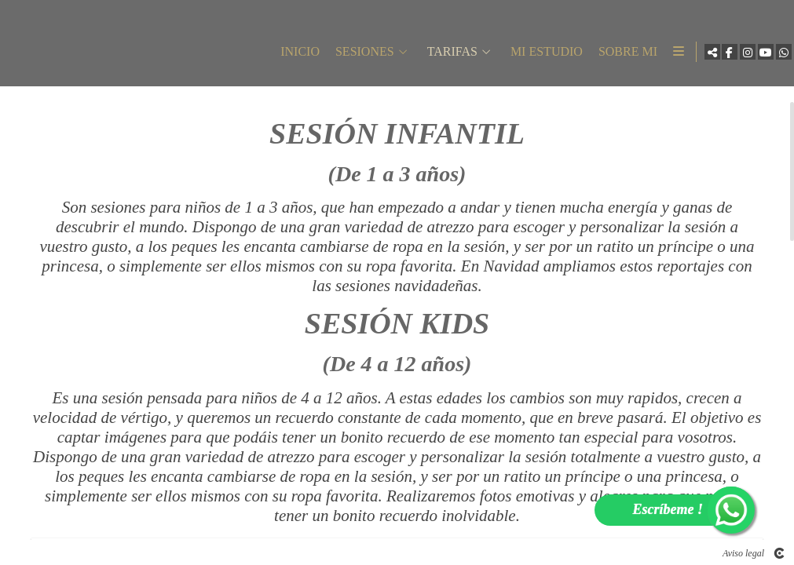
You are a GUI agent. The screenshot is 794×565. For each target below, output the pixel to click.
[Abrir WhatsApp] (776, 55)
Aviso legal (743, 553)
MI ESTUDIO (535, 54)
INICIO (288, 54)
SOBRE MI (616, 54)
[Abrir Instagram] (740, 55)
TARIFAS (440, 54)
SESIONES (353, 54)
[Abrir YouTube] (758, 55)
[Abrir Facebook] (722, 55)
